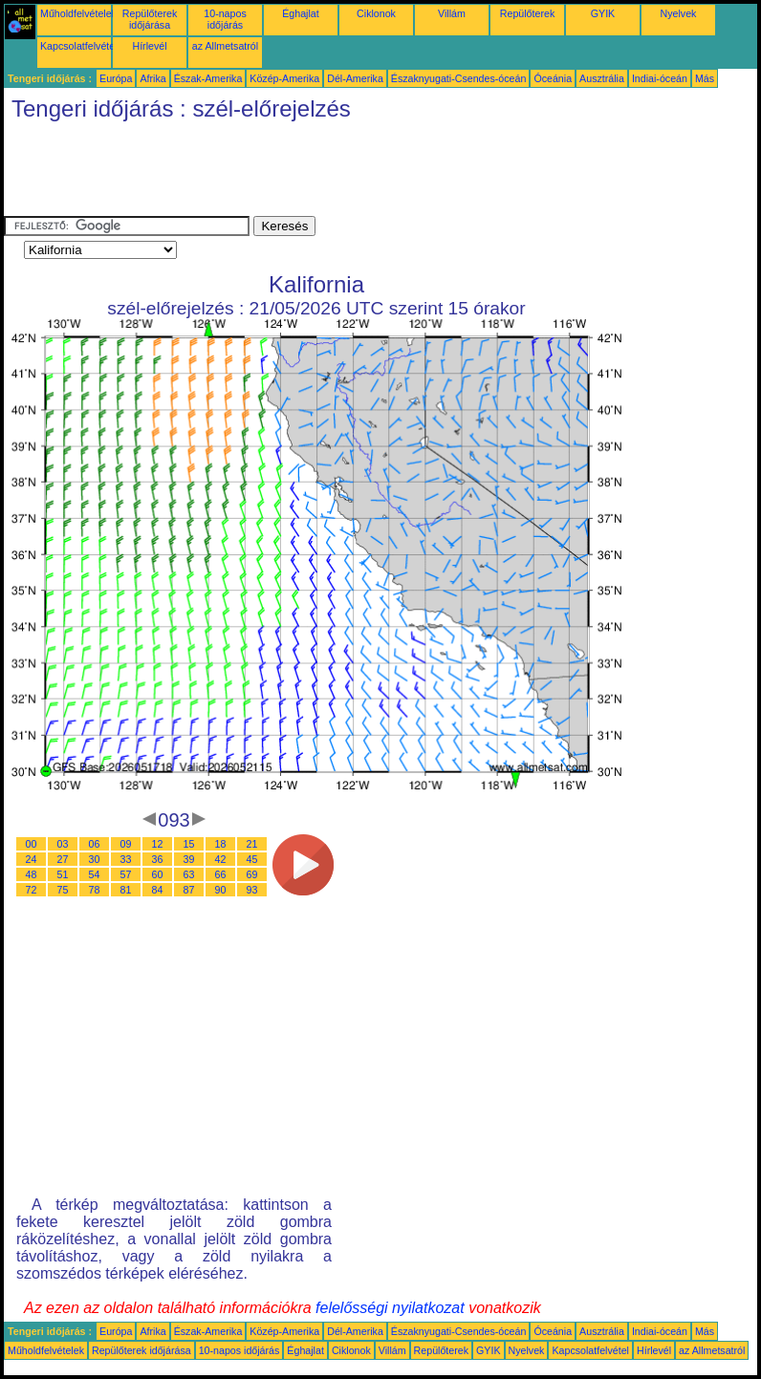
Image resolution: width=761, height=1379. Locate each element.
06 (94, 844)
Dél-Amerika (355, 78)
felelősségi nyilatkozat (390, 1308)
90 (221, 889)
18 (221, 844)
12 (157, 844)
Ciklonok (376, 13)
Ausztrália (601, 78)
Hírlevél (149, 46)
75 (63, 889)
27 (63, 859)
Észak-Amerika (208, 78)
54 (94, 874)
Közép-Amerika (284, 78)
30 (94, 859)
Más (704, 78)
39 (189, 859)
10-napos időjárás (225, 19)
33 (126, 859)
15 (189, 844)
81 (126, 889)
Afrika (152, 78)
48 (31, 874)
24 (31, 859)
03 (63, 844)
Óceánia (552, 78)
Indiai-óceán (659, 78)
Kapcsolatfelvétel (79, 46)
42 (221, 859)
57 (126, 874)
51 (63, 874)
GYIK (603, 13)
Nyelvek (679, 13)
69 (252, 874)
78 (94, 889)
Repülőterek (527, 13)
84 (157, 889)
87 (189, 889)
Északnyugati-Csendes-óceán (459, 78)
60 (157, 874)
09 (126, 844)
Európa (115, 78)
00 (31, 844)
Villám (452, 13)
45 (252, 859)
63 (189, 874)
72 (31, 889)
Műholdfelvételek (78, 13)
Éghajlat (300, 13)
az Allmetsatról (225, 46)
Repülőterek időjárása (149, 19)
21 (252, 844)
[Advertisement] (352, 173)
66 (221, 874)
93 (252, 889)
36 (157, 859)
